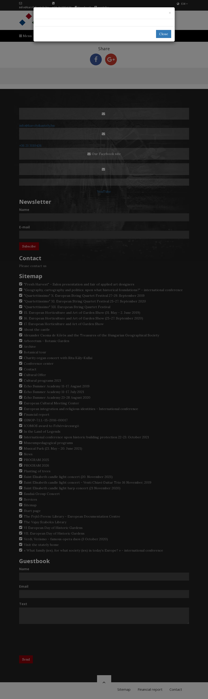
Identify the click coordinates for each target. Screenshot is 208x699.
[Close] (170, 12)
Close (163, 34)
